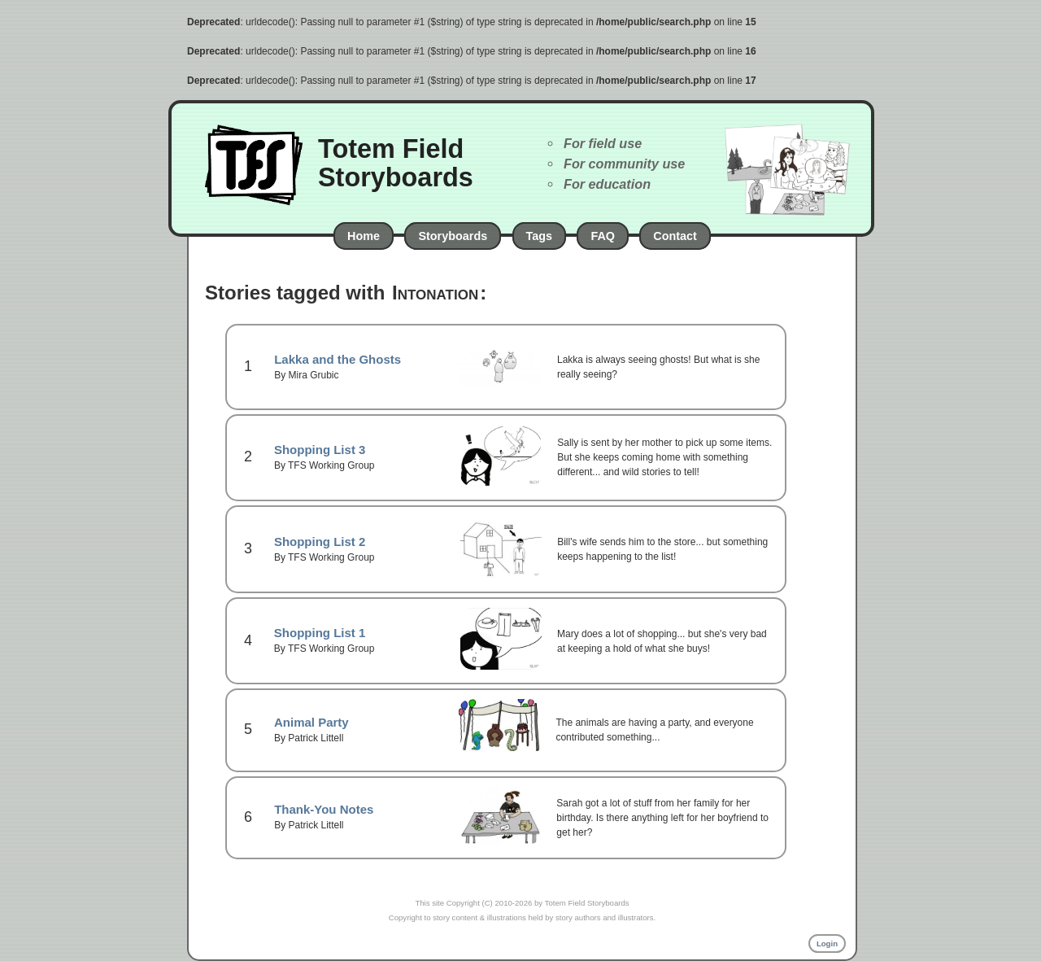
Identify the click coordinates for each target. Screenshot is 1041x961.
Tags (539, 235)
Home (363, 235)
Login (827, 943)
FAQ (602, 235)
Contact (675, 235)
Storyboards (452, 235)
